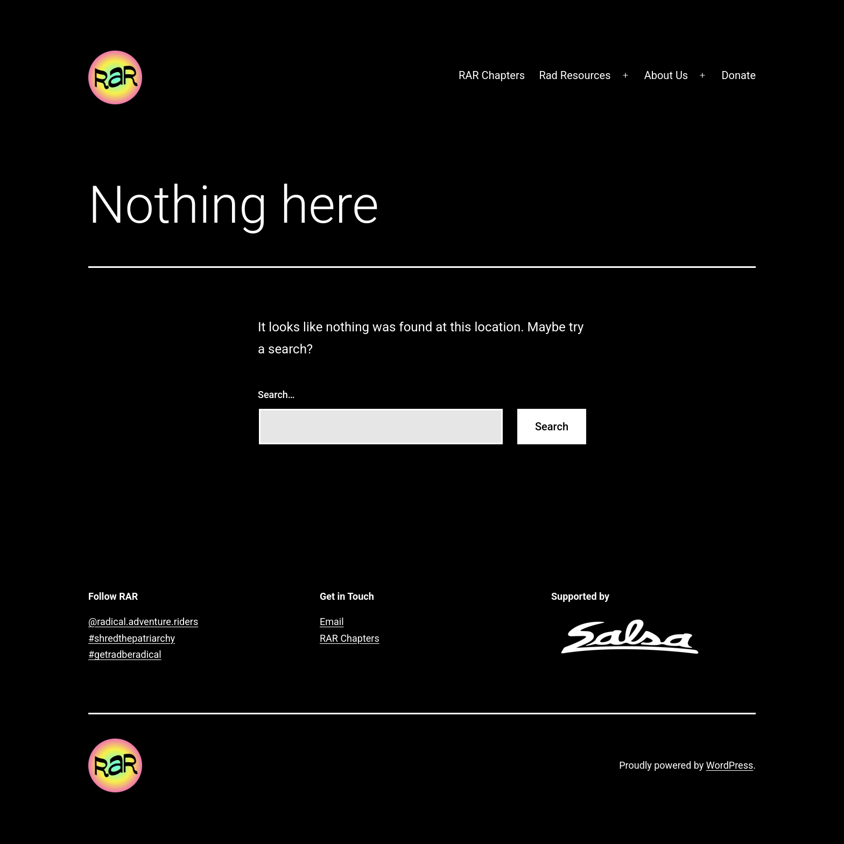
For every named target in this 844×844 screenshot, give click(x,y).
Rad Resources (574, 75)
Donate (738, 75)
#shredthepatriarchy (131, 638)
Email (332, 621)
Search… (276, 394)
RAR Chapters (492, 75)
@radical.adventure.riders (143, 621)
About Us (666, 75)
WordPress (729, 765)
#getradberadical (124, 654)
